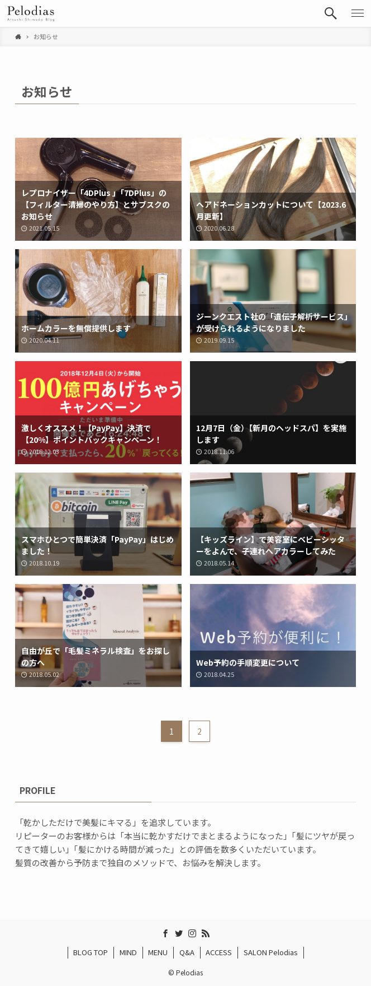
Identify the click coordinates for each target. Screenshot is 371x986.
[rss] (206, 933)
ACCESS (219, 952)
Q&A (186, 952)
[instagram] (192, 933)
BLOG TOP (90, 952)
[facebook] (165, 933)
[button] (330, 13)
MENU (158, 952)
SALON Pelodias (271, 952)
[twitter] (179, 933)
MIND (128, 952)
